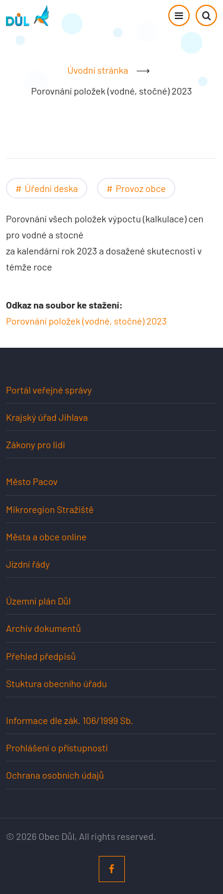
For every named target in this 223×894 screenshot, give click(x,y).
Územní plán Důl (38, 600)
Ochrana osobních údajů (55, 774)
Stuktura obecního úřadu (56, 683)
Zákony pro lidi (35, 444)
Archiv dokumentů (43, 628)
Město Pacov (32, 481)
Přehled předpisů (41, 656)
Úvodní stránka (97, 69)
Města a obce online (46, 536)
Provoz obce (141, 188)
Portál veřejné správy (49, 389)
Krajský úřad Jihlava (47, 417)
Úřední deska (51, 188)
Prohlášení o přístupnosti (57, 747)
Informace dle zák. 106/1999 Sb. (69, 720)
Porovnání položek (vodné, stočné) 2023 (86, 320)
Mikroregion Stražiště (50, 509)
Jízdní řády (28, 563)
